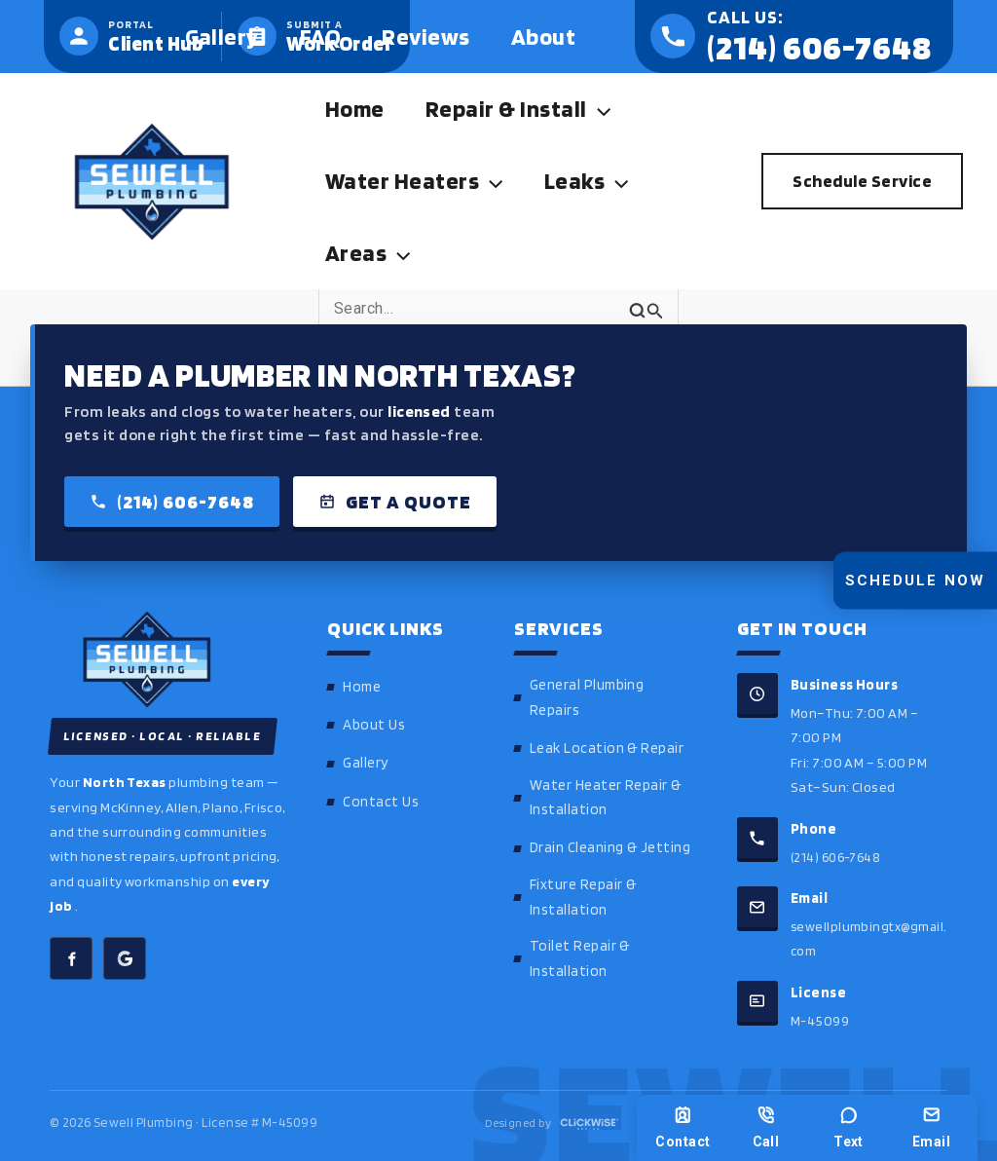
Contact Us (381, 801)
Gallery (365, 762)
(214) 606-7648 (172, 501)
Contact (682, 1127)
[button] (607, 109)
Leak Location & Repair (607, 748)
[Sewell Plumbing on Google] (124, 959)
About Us (374, 724)
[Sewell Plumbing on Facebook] (71, 959)
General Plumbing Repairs (587, 697)
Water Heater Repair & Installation (606, 797)
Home (362, 686)
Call (766, 1127)
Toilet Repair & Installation (580, 958)
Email (931, 1127)
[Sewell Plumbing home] (168, 659)
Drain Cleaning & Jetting (610, 847)
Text (848, 1127)
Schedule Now (915, 580)
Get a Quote (394, 501)
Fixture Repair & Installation (583, 897)
